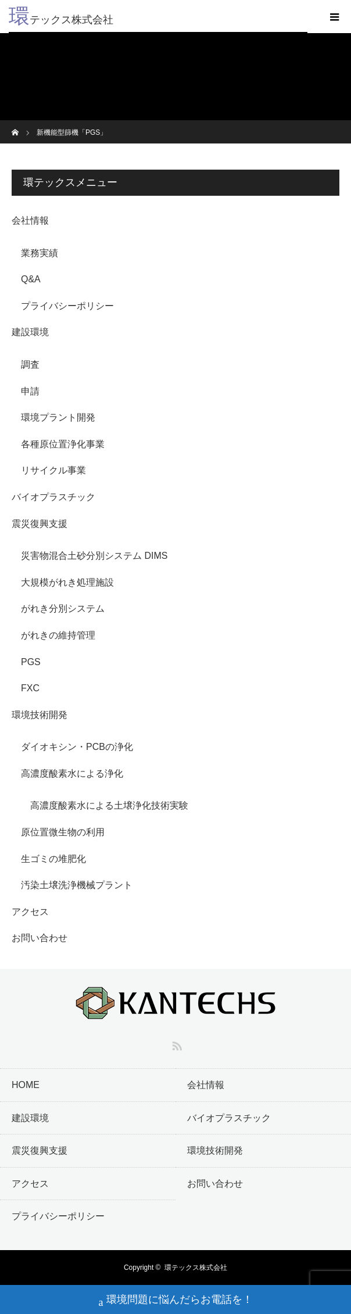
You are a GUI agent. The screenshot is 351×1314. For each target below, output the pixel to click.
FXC (30, 688)
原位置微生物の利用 (63, 832)
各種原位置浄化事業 (63, 444)
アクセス (30, 912)
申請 (30, 391)
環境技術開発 (39, 715)
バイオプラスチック (53, 497)
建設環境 (30, 332)
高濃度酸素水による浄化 (72, 773)
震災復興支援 (39, 524)
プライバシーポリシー (67, 306)
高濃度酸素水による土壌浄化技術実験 (109, 805)
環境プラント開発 (58, 417)
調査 (30, 364)
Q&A (31, 279)
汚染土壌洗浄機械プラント (76, 885)
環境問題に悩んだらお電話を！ (176, 1301)
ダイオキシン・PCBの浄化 (77, 747)
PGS (31, 662)
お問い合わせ (39, 938)
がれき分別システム (63, 608)
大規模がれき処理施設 (67, 582)
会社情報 (30, 220)
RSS (175, 1044)
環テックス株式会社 (195, 1267)
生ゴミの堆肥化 (53, 859)
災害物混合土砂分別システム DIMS (94, 556)
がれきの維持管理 (58, 635)
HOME (26, 1085)
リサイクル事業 (53, 470)
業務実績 (39, 253)
